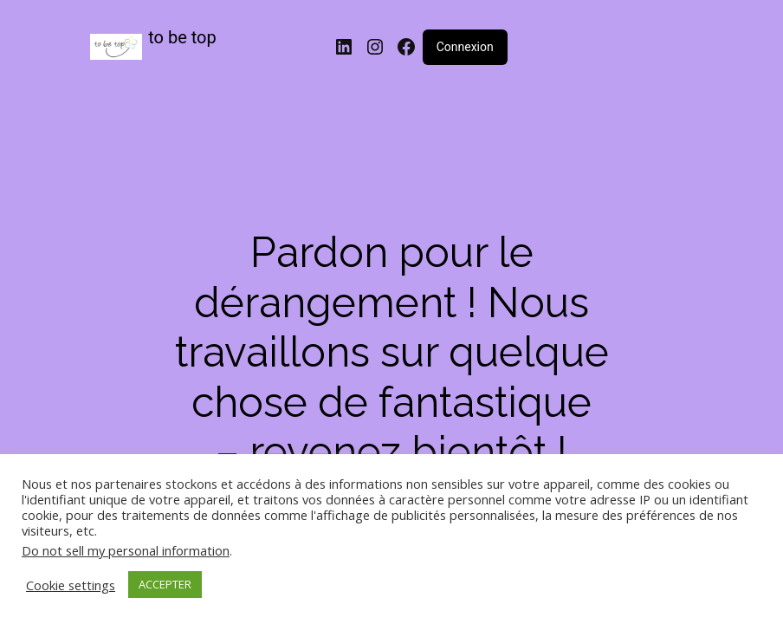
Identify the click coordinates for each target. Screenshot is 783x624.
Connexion (465, 47)
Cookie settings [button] (70, 585)
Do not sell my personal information (126, 550)
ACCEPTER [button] (165, 584)
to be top (182, 37)
